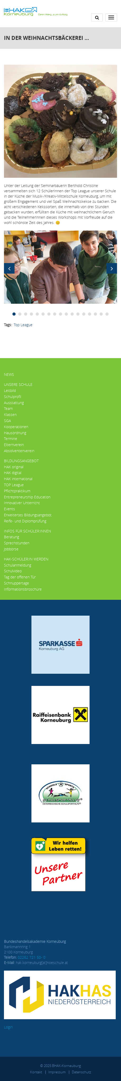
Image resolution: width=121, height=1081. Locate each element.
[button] (60, 266)
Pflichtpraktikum (17, 490)
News (9, 374)
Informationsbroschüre (23, 589)
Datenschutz (81, 1072)
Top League (23, 324)
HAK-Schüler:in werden (26, 558)
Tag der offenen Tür (20, 576)
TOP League (14, 484)
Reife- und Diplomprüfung (25, 520)
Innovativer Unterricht (22, 502)
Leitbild (10, 390)
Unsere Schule (18, 384)
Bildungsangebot (21, 460)
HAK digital (12, 472)
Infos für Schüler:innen (27, 531)
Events (9, 508)
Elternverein (14, 444)
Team (8, 408)
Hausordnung (15, 432)
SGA (7, 420)
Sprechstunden (16, 542)
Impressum (57, 1072)
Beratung (11, 536)
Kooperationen (16, 426)
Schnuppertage (16, 583)
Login (8, 1026)
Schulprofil (12, 396)
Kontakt (36, 1072)
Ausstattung (14, 402)
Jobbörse (11, 548)
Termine (10, 438)
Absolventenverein (19, 450)
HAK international (18, 478)
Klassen (10, 414)
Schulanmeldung (17, 565)
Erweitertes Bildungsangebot (28, 514)
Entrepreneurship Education (27, 496)
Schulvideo (13, 570)
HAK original (14, 466)
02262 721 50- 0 (31, 957)
